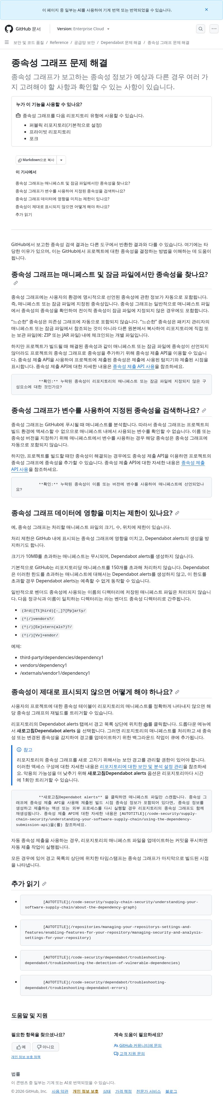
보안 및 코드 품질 (28, 42)
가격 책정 (123, 1091)
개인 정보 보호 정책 (26, 1056)
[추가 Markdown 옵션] (61, 159)
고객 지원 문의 (129, 1053)
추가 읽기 (28, 883)
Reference (59, 42)
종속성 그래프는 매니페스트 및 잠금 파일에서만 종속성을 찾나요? (109, 277)
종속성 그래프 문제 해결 (168, 42)
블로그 (171, 1091)
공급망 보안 (84, 42)
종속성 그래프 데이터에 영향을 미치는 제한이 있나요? (95, 512)
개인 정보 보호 (85, 1091)
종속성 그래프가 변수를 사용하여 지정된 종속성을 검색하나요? (108, 410)
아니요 (45, 1046)
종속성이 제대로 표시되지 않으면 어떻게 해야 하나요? (95, 691)
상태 (107, 1091)
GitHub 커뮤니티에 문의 (138, 1045)
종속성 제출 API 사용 (134, 366)
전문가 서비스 (148, 1091)
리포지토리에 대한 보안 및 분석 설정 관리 (141, 766)
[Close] (207, 9)
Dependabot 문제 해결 (121, 42)
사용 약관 (60, 1091)
